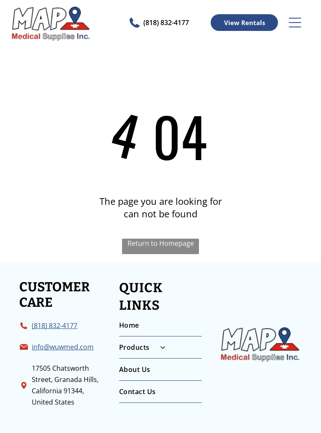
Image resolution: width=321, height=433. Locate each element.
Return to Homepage (160, 243)
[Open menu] (295, 22)
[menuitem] (160, 325)
